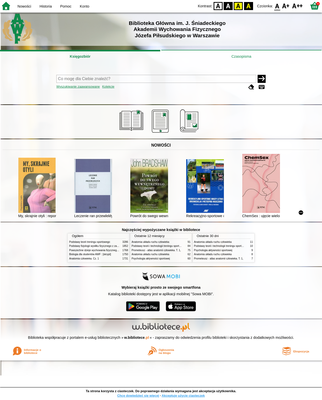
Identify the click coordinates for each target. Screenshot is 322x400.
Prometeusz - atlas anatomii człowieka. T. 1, (156, 250)
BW (228, 6)
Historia (45, 6)
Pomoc (65, 6)
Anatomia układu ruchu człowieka (150, 242)
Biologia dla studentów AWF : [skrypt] (90, 254)
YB (238, 6)
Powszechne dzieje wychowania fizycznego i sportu (98, 250)
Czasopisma (241, 56)
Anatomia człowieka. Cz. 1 (84, 258)
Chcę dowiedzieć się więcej (138, 395)
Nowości (24, 6)
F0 (277, 6)
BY (248, 6)
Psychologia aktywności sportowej (151, 258)
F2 (297, 6)
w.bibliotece (136, 338)
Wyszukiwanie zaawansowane (78, 86)
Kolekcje (108, 86)
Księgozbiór (80, 56)
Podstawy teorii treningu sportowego (89, 242)
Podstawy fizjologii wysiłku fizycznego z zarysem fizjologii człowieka (107, 246)
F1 (286, 6)
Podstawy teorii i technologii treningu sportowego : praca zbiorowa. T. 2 (171, 246)
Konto (84, 6)
